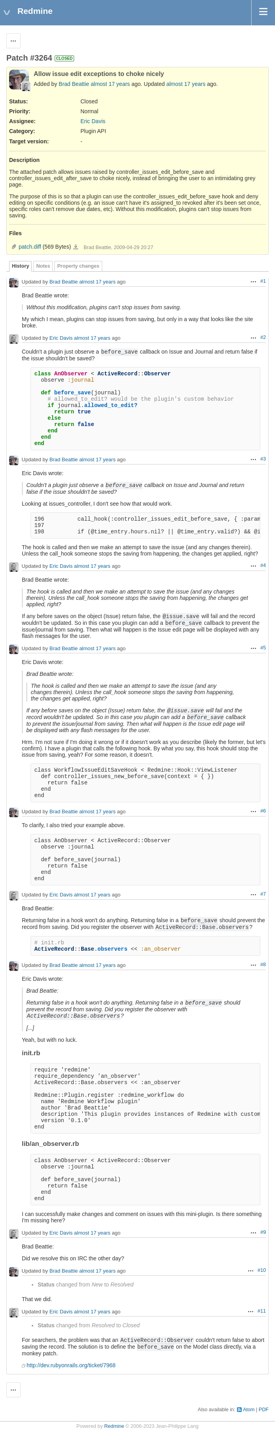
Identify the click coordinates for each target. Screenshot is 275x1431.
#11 (262, 1311)
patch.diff (30, 247)
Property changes (78, 266)
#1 (263, 281)
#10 (262, 1270)
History (20, 266)
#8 (263, 964)
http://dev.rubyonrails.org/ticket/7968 (71, 1365)
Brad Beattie (74, 84)
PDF (264, 1409)
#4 (263, 565)
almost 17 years (110, 84)
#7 (263, 894)
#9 (263, 1232)
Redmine (114, 1426)
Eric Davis (92, 121)
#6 (263, 811)
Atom (248, 1409)
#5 (263, 648)
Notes (43, 266)
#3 (263, 459)
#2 (263, 337)
